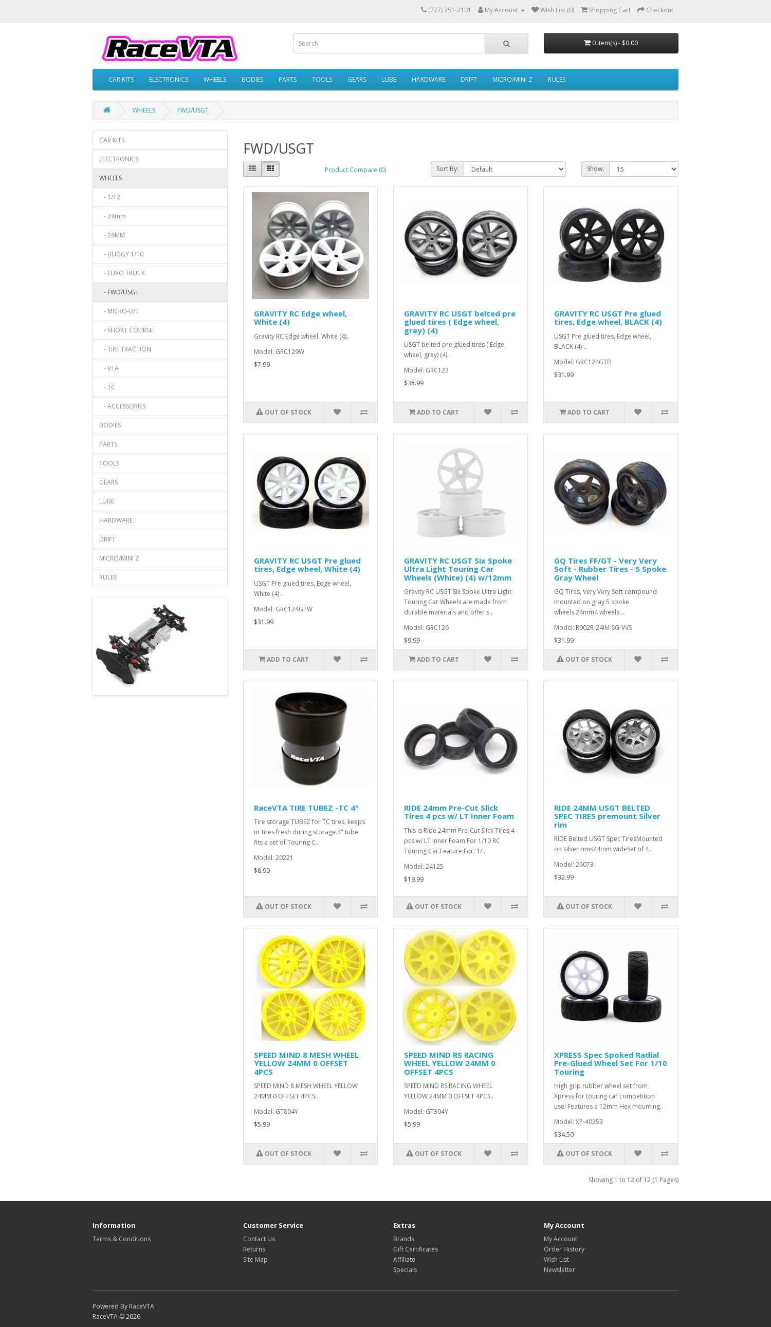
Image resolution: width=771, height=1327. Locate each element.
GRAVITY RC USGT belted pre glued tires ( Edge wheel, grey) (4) (460, 321)
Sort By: (447, 168)
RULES (556, 79)
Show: (595, 168)
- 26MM (112, 235)
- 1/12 (109, 197)
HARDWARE (428, 79)
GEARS (356, 79)
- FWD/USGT (119, 292)
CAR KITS (121, 79)
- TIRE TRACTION (125, 349)
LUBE (388, 79)
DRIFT (469, 79)
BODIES (252, 79)
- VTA (109, 368)
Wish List (556, 1259)
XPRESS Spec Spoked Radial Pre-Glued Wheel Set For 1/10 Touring (610, 1063)
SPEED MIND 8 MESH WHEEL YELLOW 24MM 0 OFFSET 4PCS (306, 1063)
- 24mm (112, 216)
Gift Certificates (415, 1249)
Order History (564, 1249)
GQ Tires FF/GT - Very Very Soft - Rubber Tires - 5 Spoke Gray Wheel (610, 569)
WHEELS (215, 79)
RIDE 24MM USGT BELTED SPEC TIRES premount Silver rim (607, 816)
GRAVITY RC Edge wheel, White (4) (300, 317)
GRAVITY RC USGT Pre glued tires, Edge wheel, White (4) (307, 564)
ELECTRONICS (168, 79)
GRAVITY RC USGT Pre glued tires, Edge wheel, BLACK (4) (608, 317)
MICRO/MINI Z (512, 79)
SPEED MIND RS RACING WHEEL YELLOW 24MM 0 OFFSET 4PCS (449, 1063)
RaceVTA (141, 1306)
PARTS (288, 79)
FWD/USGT (193, 110)
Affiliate (404, 1259)
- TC (107, 387)
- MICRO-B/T (119, 311)
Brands (403, 1239)
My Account (560, 1239)
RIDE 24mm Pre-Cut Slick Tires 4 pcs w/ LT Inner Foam (459, 811)
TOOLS (322, 79)
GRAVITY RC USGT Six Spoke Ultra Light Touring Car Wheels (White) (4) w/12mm (458, 569)
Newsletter (559, 1269)
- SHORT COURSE (126, 330)
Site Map (255, 1259)
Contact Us (259, 1239)
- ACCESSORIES (122, 406)
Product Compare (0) (355, 169)
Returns (254, 1249)
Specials (405, 1269)
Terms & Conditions (122, 1239)
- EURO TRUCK (122, 273)
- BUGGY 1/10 (121, 254)
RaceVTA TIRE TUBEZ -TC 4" (306, 807)
